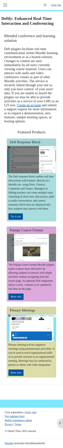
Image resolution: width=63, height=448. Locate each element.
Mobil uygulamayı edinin (18, 420)
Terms (18, 424)
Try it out (16, 216)
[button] (45, 5)
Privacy (9, 424)
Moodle (9, 443)
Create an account (29, 105)
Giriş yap (56, 5)
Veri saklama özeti (15, 416)
